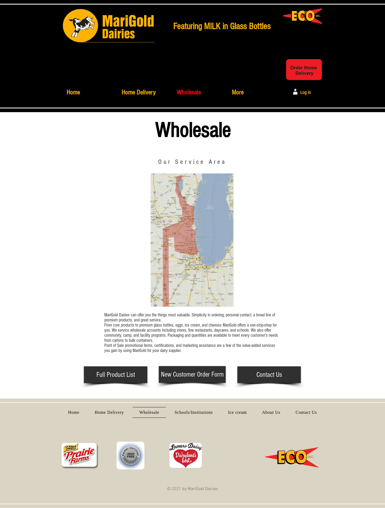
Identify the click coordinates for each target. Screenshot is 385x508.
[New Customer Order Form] (192, 374)
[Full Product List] (115, 374)
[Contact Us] (269, 374)
